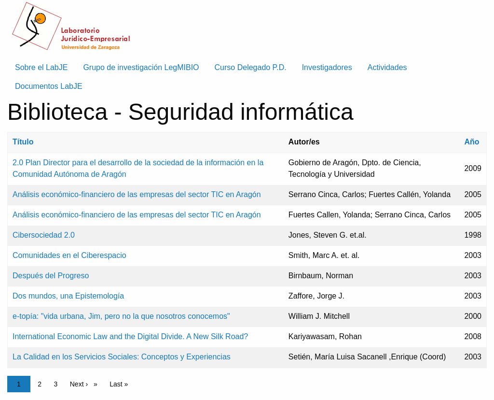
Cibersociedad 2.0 (44, 235)
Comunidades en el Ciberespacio (69, 255)
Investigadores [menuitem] (327, 67)
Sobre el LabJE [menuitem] (41, 67)
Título (23, 142)
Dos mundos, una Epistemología (68, 296)
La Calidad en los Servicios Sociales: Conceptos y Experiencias (122, 357)
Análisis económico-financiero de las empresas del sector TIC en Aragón (137, 194)
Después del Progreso (51, 275)
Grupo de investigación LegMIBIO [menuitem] (141, 67)
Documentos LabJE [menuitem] (48, 86)
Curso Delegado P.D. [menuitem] (251, 67)
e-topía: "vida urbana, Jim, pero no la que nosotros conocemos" (121, 316)
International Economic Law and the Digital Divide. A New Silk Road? (130, 336)
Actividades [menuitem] (387, 67)
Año (471, 142)
